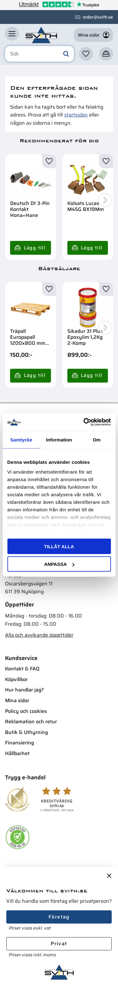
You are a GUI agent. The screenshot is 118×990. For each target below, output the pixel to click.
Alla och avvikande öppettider (39, 635)
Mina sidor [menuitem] (17, 700)
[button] (12, 35)
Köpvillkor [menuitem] (16, 679)
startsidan (76, 115)
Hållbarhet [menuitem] (17, 753)
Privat (59, 943)
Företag (59, 917)
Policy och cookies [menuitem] (26, 711)
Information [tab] (59, 439)
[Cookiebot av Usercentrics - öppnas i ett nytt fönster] (84, 422)
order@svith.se (98, 17)
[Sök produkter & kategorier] (39, 55)
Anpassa (59, 564)
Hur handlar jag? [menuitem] (24, 690)
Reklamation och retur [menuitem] (31, 721)
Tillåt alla (59, 546)
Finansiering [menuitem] (19, 743)
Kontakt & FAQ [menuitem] (22, 669)
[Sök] (66, 55)
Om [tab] (97, 439)
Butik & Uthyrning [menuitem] (26, 732)
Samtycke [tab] (21, 439)
